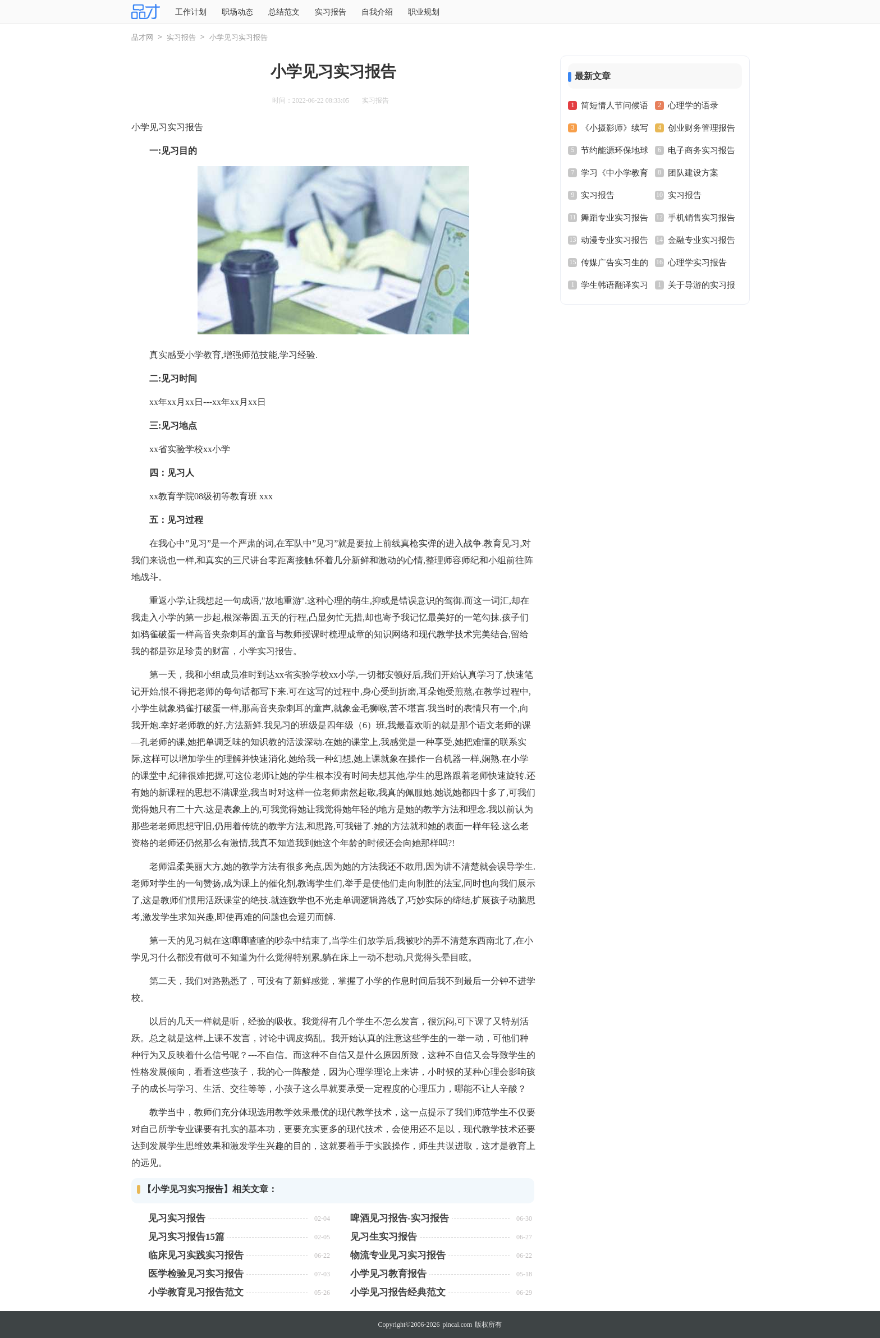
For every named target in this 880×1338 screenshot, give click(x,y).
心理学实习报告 (697, 262)
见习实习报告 (176, 1218)
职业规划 (423, 12)
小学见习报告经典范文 (398, 1292)
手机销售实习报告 (701, 217)
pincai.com (457, 1324)
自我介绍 (377, 12)
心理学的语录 (693, 105)
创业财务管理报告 (701, 127)
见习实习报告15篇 (186, 1236)
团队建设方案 (693, 172)
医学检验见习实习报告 (196, 1273)
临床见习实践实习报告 (196, 1255)
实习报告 (330, 12)
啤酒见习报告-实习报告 (399, 1218)
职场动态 (237, 12)
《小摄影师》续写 (614, 127)
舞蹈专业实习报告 (614, 217)
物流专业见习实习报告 (398, 1255)
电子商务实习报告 (701, 150)
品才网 (142, 37)
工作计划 (191, 12)
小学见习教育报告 (388, 1273)
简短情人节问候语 (614, 105)
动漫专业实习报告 (614, 240)
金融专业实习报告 (701, 240)
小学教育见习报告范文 (196, 1292)
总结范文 (284, 12)
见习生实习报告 (383, 1236)
